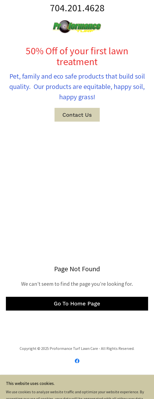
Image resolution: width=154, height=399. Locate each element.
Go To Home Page (77, 303)
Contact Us (77, 115)
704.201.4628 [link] (77, 8)
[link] (76, 26)
